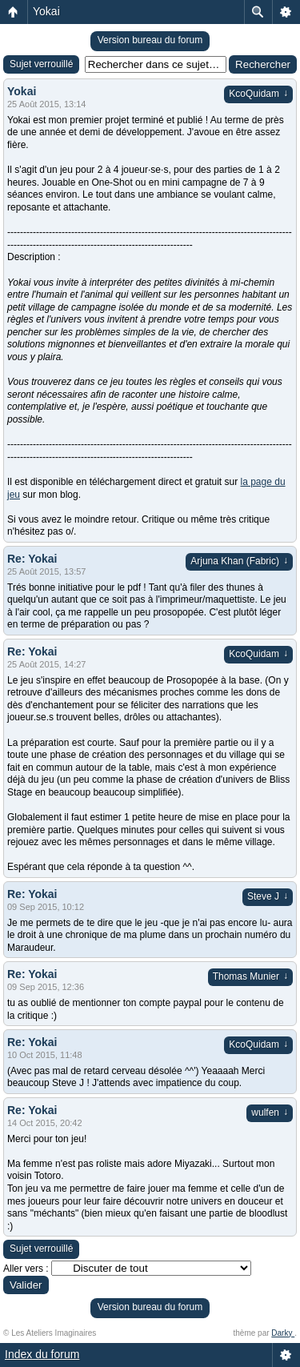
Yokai (46, 11)
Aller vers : (26, 1268)
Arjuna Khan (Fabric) (239, 561)
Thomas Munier (250, 976)
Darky (282, 1333)
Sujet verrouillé (41, 64)
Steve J (267, 896)
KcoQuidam (258, 93)
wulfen (269, 1112)
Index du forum (42, 1354)
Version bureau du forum (150, 40)
